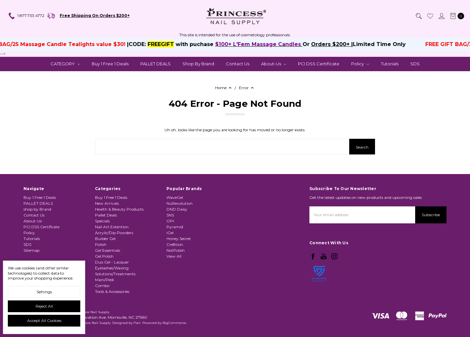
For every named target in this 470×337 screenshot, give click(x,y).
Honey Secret (178, 238)
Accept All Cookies (44, 320)
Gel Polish (104, 256)
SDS (415, 63)
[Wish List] (430, 16)
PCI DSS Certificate (318, 63)
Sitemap (31, 250)
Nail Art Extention (112, 226)
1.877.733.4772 (26, 16)
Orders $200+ (342, 44)
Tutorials (390, 63)
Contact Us (237, 63)
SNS (170, 215)
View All (173, 256)
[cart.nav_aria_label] (455, 16)
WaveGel (174, 197)
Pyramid (174, 226)
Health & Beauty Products (119, 209)
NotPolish (175, 250)
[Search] (418, 16)
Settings (44, 291)
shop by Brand (198, 63)
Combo (102, 285)
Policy (360, 63)
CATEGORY (65, 63)
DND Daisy (176, 209)
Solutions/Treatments (115, 273)
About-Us (273, 63)
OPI (170, 220)
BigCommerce (174, 323)
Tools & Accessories (112, 291)
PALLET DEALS (155, 63)
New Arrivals (107, 203)
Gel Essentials (107, 250)
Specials (102, 220)
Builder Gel (105, 238)
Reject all (44, 306)
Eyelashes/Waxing (112, 267)
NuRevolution (179, 203)
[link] (319, 291)
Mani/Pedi (104, 279)
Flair (137, 323)
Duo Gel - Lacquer (112, 262)
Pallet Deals (106, 215)
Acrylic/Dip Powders (114, 232)
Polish (100, 244)
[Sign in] (441, 16)
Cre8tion (174, 244)
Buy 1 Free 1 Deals (110, 63)
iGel (170, 232)
